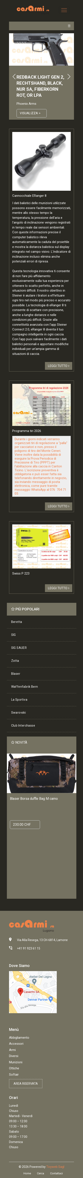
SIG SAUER (19, 647)
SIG (13, 635)
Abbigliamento (19, 1038)
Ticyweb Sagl (55, 1166)
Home (27, 1173)
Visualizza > (30, 113)
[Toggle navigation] (64, 10)
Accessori (16, 1044)
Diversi (13, 1056)
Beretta (16, 622)
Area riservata (26, 1083)
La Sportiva (19, 699)
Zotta (15, 660)
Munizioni (15, 1062)
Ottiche (14, 1068)
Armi (12, 1050)
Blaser (15, 673)
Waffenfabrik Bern (24, 686)
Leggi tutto (58, 366)
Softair (14, 1074)
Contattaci (56, 1173)
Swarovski (18, 712)
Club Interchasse (23, 725)
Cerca (40, 1173)
